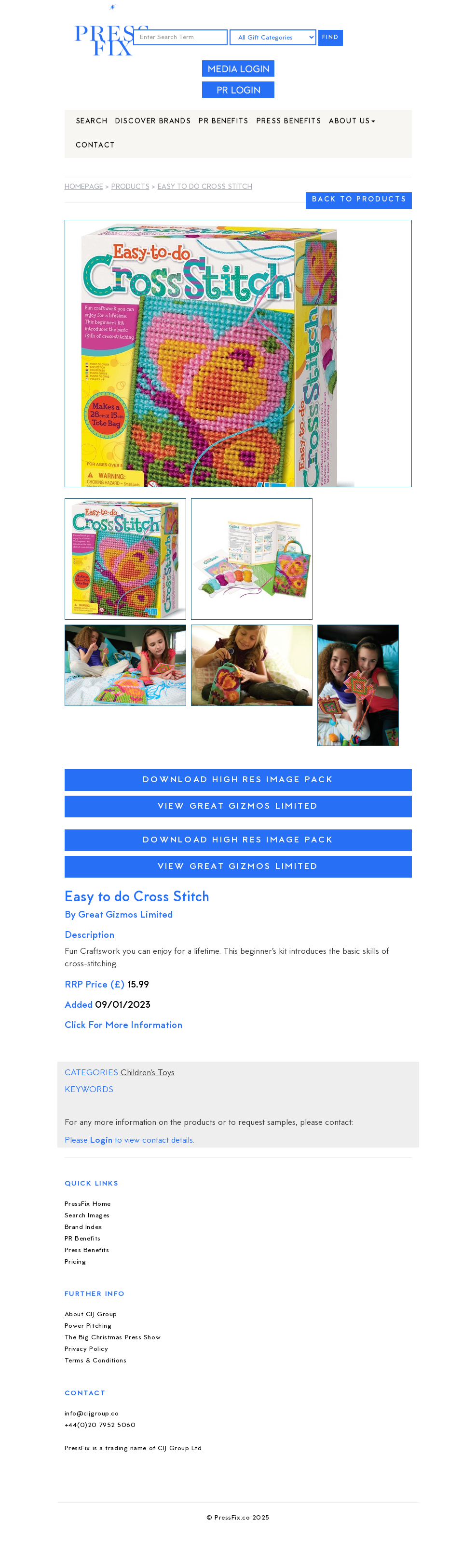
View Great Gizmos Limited (238, 806)
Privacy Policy (87, 1349)
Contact (95, 145)
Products (130, 187)
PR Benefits (224, 121)
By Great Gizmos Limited (119, 915)
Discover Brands (153, 121)
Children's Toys (148, 1073)
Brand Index (83, 1227)
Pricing (75, 1262)
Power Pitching (88, 1326)
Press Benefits (289, 121)
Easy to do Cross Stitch (205, 187)
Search (92, 121)
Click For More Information (124, 1026)
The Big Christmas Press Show (113, 1338)
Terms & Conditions (96, 1361)
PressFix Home (88, 1204)
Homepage (84, 187)
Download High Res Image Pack (238, 780)
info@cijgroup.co (92, 1414)
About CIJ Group (91, 1314)
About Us (352, 121)
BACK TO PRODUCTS (359, 199)
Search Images (87, 1216)
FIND (331, 37)
